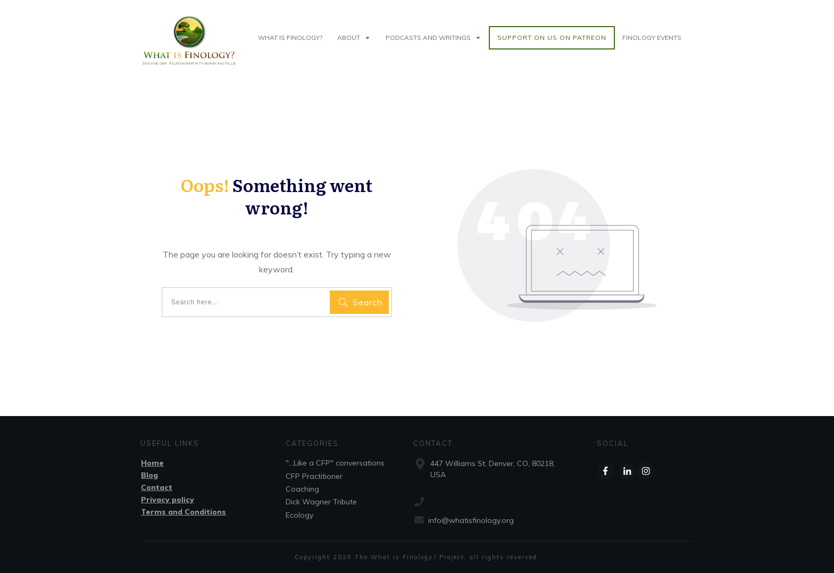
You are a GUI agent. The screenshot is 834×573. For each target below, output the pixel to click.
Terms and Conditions (183, 512)
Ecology (299, 515)
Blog (149, 475)
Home (152, 463)
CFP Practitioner (314, 476)
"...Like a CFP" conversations (335, 463)
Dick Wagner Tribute (321, 501)
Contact (156, 487)
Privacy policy (167, 499)
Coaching (302, 489)
